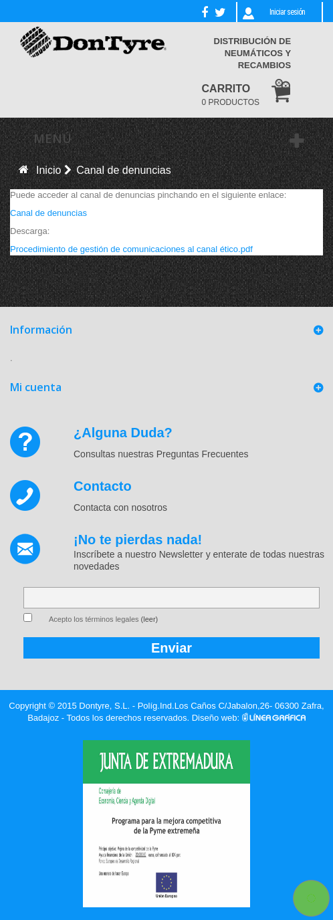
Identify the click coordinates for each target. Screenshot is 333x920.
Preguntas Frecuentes (202, 454)
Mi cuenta (36, 387)
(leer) (149, 619)
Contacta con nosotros (120, 507)
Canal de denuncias (48, 213)
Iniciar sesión (287, 12)
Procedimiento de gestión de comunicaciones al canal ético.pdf (131, 249)
